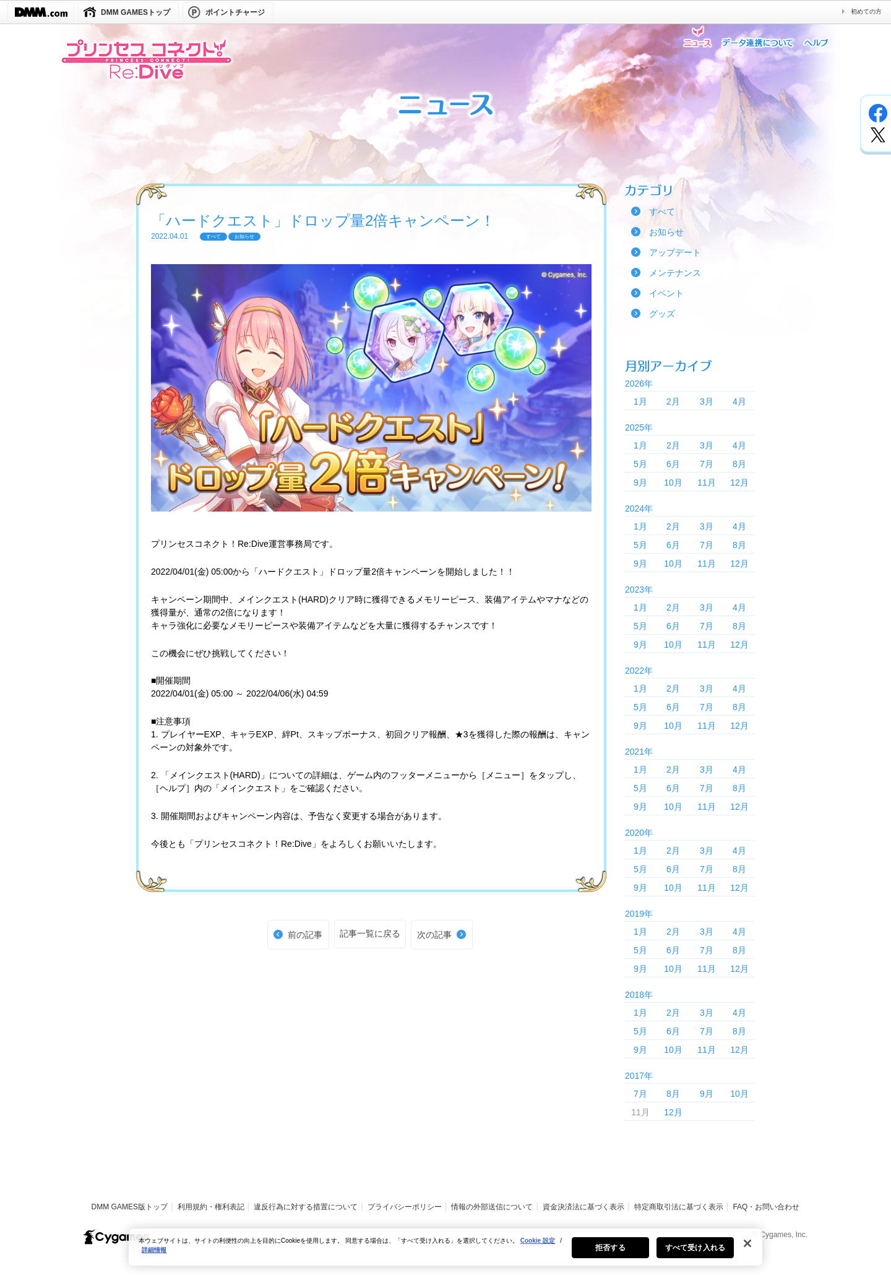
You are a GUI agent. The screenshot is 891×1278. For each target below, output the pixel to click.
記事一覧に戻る (370, 933)
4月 (739, 401)
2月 (673, 401)
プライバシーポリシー (405, 1207)
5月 (640, 464)
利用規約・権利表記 (211, 1207)
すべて (662, 212)
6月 (673, 464)
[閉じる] (747, 1251)
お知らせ (666, 232)
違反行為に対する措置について (306, 1207)
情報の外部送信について (492, 1207)
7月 (706, 464)
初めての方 (866, 11)
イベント (666, 293)
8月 (739, 464)
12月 (739, 482)
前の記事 (305, 935)
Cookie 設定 (537, 1248)
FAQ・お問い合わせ (766, 1207)
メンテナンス (675, 273)
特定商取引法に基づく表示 (678, 1207)
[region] (445, 1255)
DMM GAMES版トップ (130, 1207)
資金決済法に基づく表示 (583, 1207)
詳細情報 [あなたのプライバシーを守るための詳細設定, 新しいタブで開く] (154, 1257)
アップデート (675, 252)
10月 (673, 482)
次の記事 (434, 935)
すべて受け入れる (695, 1255)
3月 (706, 401)
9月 (640, 482)
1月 (640, 401)
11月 (706, 482)
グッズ (662, 314)
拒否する (610, 1255)
